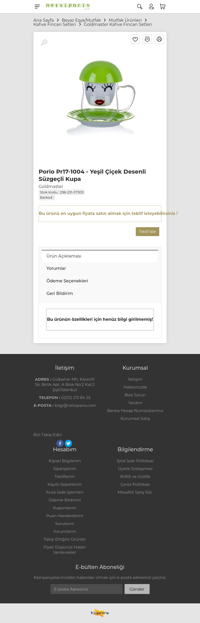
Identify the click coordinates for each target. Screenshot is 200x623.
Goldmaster (51, 186)
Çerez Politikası (135, 484)
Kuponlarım (65, 507)
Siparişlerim (64, 468)
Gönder (137, 589)
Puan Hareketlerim (64, 515)
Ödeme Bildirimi (65, 500)
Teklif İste (147, 231)
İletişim (135, 379)
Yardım (135, 402)
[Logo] (66, 6)
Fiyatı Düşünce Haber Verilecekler (65, 550)
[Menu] (37, 6)
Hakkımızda (135, 387)
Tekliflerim (65, 476)
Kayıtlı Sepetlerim (65, 484)
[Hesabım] (151, 6)
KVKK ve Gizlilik (135, 476)
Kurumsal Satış (135, 418)
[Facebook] (60, 443)
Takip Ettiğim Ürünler (65, 539)
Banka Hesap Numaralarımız (135, 410)
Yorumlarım (65, 531)
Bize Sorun (135, 394)
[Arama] (139, 6)
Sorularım (64, 523)
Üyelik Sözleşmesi (135, 468)
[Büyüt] (44, 42)
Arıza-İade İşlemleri (64, 492)
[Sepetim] (162, 6)
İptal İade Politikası (135, 460)
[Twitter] (68, 443)
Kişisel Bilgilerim (65, 460)
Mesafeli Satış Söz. (135, 492)
